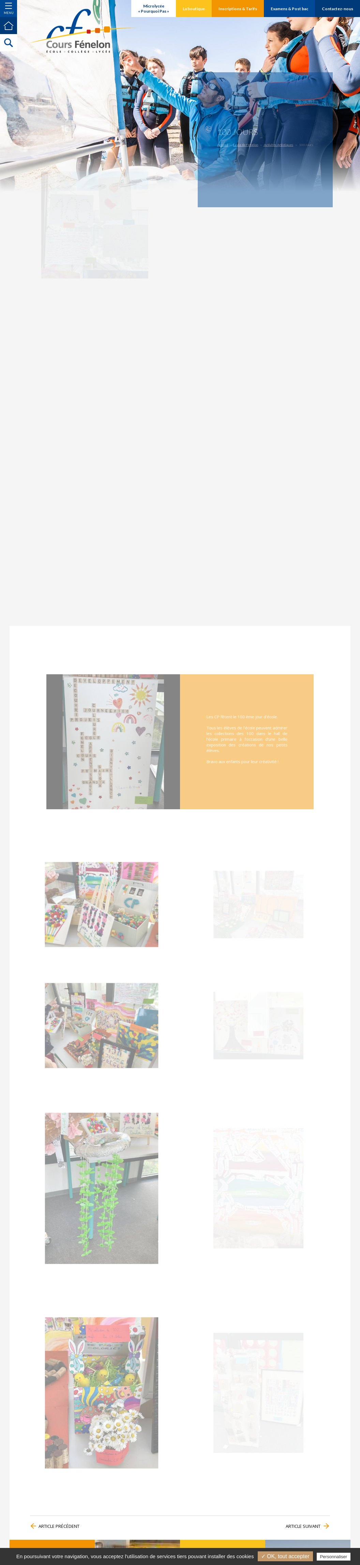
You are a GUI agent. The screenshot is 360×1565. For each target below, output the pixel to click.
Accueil (228, 144)
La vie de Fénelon (248, 144)
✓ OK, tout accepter (285, 1556)
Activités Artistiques (276, 144)
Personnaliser (333, 1556)
